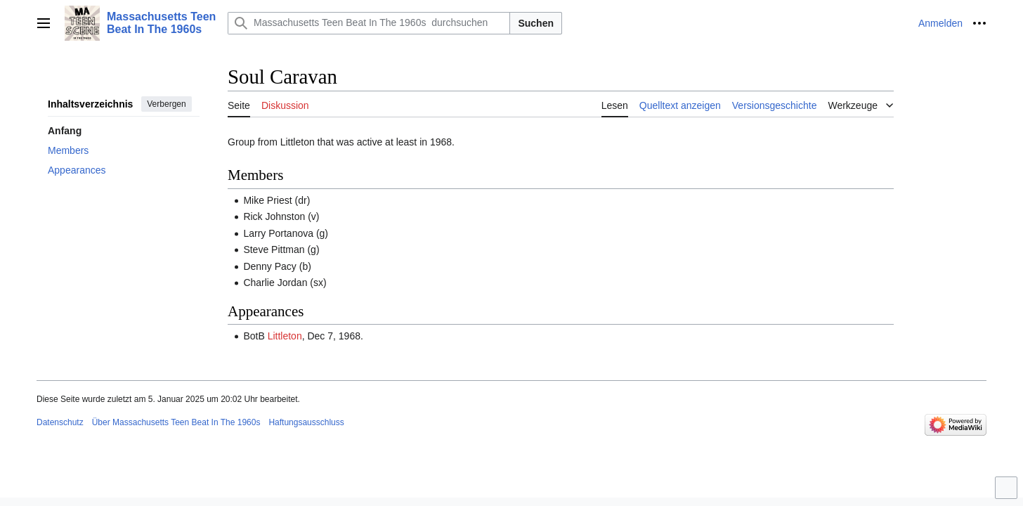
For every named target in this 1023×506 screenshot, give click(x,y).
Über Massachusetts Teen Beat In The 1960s (176, 422)
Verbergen (166, 104)
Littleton (285, 336)
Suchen (536, 23)
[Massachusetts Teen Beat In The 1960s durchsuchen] (369, 23)
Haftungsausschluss (306, 422)
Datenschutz (60, 422)
